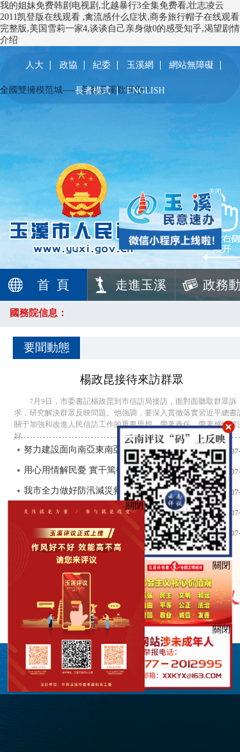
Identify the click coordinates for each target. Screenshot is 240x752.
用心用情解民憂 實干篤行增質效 (88, 470)
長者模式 (93, 90)
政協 (68, 65)
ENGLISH (146, 90)
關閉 (221, 565)
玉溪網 (140, 65)
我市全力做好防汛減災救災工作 (86, 490)
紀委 (102, 65)
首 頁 (53, 285)
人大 (35, 65)
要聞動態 (47, 347)
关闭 (211, 186)
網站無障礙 (191, 65)
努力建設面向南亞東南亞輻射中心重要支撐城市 (117, 449)
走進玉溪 (140, 285)
